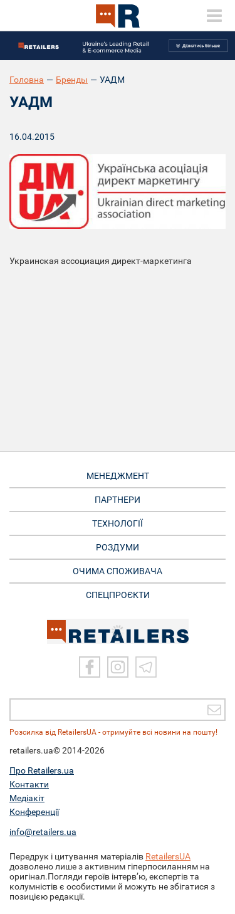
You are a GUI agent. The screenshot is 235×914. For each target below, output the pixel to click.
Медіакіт (26, 798)
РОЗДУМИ (117, 547)
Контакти (29, 784)
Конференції (34, 812)
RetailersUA (168, 856)
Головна (26, 80)
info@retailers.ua (42, 832)
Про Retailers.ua (41, 770)
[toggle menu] (214, 15)
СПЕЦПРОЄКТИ (118, 595)
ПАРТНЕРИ (117, 500)
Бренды (72, 80)
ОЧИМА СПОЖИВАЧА (117, 571)
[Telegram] (146, 667)
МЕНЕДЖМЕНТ (117, 476)
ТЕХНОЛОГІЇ (117, 523)
